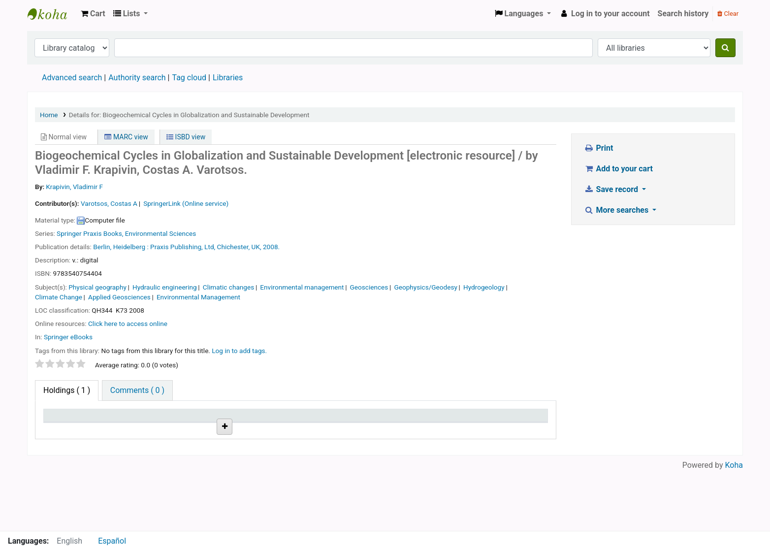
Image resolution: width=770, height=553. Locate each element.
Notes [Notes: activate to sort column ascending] (437, 420)
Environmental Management (198, 297)
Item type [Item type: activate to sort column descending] (65, 420)
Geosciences (369, 287)
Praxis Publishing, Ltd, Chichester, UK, (205, 247)
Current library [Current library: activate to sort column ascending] (136, 420)
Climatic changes (228, 287)
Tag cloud (189, 77)
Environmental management (302, 287)
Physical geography (97, 287)
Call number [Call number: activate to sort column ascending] (195, 420)
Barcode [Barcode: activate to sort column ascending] (504, 420)
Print (598, 148)
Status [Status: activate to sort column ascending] (375, 420)
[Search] (725, 47)
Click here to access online (127, 323)
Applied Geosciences (119, 297)
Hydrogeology (484, 287)
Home (49, 115)
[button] (93, 14)
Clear (727, 13)
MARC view (126, 137)
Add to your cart (618, 168)
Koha (734, 524)
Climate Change (58, 297)
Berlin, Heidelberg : (120, 247)
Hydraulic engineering (164, 287)
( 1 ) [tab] (66, 390)
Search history (683, 13)
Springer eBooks (68, 337)
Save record (612, 189)
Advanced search (72, 77)
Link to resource (264, 442)
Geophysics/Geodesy (425, 287)
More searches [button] (617, 210)
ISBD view (185, 137)
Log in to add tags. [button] (239, 351)
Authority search (136, 77)
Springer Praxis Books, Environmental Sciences (126, 233)
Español (112, 541)
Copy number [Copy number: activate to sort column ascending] (323, 420)
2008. (271, 247)
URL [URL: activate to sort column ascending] (245, 420)
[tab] (137, 390)
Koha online (52, 14)
